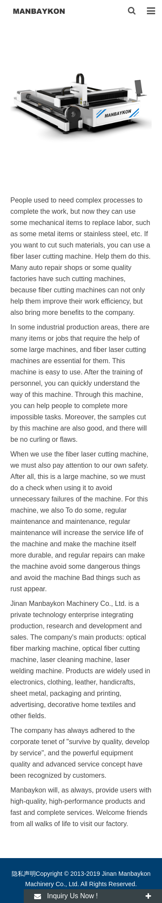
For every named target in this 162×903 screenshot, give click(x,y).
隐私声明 (24, 873)
